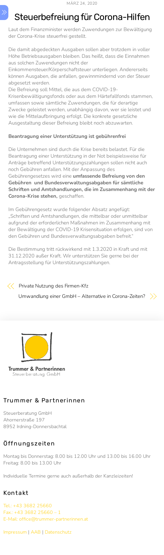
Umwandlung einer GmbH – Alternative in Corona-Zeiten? (81, 296)
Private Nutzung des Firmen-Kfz (53, 286)
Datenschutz (58, 532)
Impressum (15, 532)
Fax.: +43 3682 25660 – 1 (32, 512)
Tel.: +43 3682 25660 (27, 506)
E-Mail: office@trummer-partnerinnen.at (45, 519)
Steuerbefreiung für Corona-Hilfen (82, 17)
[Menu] (4, 12)
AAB (36, 532)
